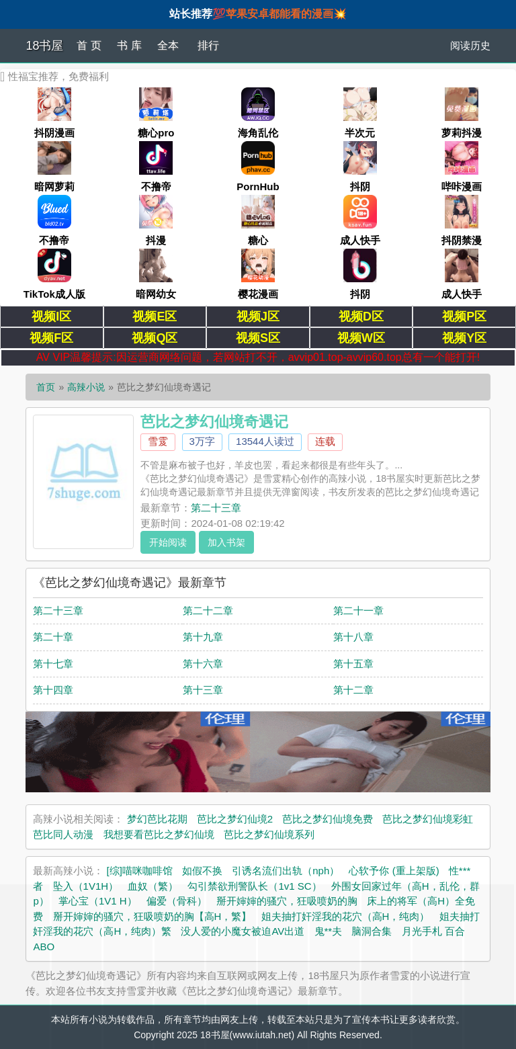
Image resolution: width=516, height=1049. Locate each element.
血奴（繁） (153, 886)
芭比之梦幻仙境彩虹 (427, 819)
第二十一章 (358, 610)
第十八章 (353, 636)
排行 (208, 45)
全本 (168, 45)
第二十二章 (208, 610)
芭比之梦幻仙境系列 (269, 834)
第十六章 (203, 663)
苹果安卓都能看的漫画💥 (286, 13)
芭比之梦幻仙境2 (235, 819)
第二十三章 (216, 507)
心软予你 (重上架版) (394, 870)
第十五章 (353, 663)
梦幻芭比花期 (157, 819)
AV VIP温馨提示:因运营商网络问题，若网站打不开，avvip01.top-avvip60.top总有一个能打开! (258, 357)
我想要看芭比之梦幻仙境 (158, 834)
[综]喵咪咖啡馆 (140, 870)
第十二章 (353, 690)
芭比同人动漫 (63, 834)
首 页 (89, 45)
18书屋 (44, 45)
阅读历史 (470, 45)
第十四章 (53, 690)
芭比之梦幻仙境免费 (327, 819)
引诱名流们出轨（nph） (285, 870)
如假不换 (202, 870)
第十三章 (203, 690)
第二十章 (53, 636)
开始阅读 (168, 542)
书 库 (129, 45)
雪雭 (158, 441)
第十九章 (203, 636)
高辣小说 (86, 387)
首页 (45, 387)
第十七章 (53, 663)
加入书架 (226, 542)
